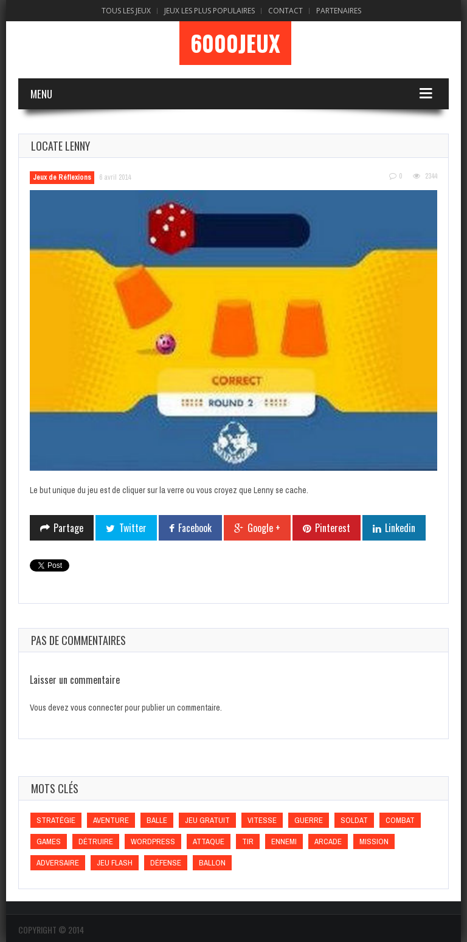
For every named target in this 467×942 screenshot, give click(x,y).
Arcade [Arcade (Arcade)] (328, 841)
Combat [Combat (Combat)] (400, 820)
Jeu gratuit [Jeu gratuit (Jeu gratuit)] (207, 820)
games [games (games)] (48, 841)
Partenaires (338, 10)
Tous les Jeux (126, 10)
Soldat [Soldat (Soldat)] (354, 820)
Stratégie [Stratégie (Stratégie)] (55, 820)
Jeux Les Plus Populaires (209, 10)
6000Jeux (235, 43)
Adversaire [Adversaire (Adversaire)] (57, 863)
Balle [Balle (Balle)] (157, 820)
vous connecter (97, 707)
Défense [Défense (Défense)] (165, 863)
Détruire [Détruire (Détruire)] (95, 841)
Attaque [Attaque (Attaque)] (208, 841)
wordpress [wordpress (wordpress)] (153, 841)
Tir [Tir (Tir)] (248, 841)
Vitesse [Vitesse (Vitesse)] (262, 820)
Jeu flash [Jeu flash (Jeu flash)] (115, 863)
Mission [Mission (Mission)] (374, 841)
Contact (285, 10)
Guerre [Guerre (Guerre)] (308, 820)
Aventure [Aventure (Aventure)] (111, 820)
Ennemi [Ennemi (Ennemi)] (284, 841)
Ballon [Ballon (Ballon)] (212, 863)
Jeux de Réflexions (62, 177)
